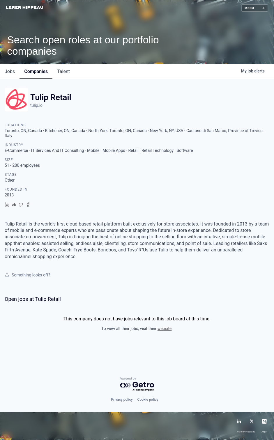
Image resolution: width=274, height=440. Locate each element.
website (165, 328)
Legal (264, 432)
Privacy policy (121, 400)
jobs (10, 71)
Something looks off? (27, 275)
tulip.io (36, 105)
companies (36, 71)
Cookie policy (147, 400)
